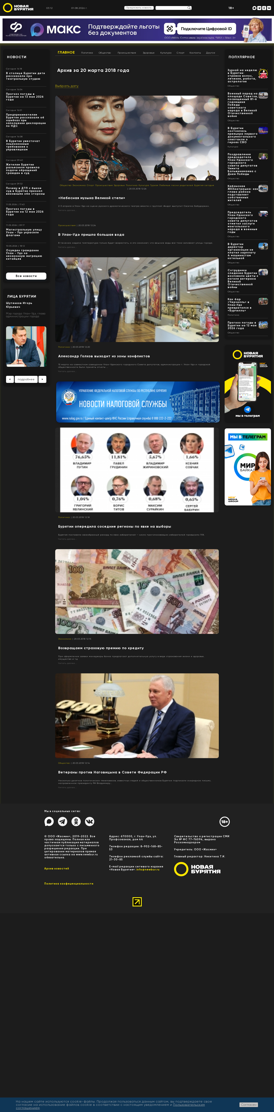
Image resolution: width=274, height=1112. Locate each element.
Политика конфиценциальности (68, 883)
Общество (105, 52)
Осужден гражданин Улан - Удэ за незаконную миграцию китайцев (24, 254)
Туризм (154, 185)
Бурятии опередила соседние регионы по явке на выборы (114, 526)
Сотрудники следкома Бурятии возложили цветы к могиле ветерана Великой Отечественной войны (243, 279)
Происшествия (127, 52)
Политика (87, 52)
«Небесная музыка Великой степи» (91, 198)
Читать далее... (67, 210)
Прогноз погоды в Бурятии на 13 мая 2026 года (25, 96)
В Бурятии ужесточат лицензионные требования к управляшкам (23, 145)
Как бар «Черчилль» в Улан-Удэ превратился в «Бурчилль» (240, 305)
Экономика (79, 185)
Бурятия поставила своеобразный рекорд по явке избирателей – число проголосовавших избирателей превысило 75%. (131, 535)
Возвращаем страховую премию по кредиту (101, 648)
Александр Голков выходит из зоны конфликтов (104, 356)
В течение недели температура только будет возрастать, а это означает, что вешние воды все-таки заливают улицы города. (135, 243)
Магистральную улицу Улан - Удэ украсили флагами (24, 232)
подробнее (26, 379)
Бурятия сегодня (204, 185)
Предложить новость (139, 7)
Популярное (242, 57)
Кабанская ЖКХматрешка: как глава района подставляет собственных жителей (243, 193)
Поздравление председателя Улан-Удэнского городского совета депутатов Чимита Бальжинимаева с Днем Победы (242, 164)
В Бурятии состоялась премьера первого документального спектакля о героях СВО (243, 135)
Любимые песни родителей (176, 185)
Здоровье (149, 52)
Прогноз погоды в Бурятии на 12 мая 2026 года (25, 211)
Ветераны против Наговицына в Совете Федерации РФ (112, 772)
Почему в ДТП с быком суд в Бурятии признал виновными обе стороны (25, 190)
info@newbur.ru (148, 869)
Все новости (26, 276)
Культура (166, 52)
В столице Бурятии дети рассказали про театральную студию (25, 76)
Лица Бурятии (21, 296)
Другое (210, 52)
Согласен (248, 1105)
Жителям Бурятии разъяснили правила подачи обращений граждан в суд (23, 169)
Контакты (195, 52)
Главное (66, 52)
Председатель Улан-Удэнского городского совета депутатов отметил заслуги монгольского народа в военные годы (242, 222)
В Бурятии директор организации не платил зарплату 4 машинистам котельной (242, 251)
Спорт (181, 52)
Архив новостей (56, 868)
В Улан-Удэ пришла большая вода (91, 234)
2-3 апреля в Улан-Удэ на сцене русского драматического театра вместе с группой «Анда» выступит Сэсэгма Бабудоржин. (134, 206)
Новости (16, 57)
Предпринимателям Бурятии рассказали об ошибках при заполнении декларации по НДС (26, 120)
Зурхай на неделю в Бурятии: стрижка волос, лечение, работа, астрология (242, 75)
